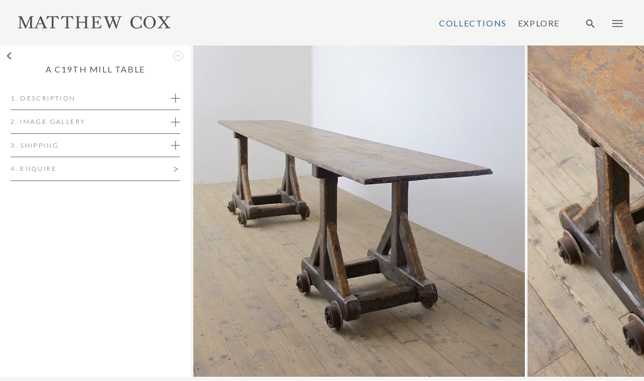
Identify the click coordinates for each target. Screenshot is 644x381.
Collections (473, 23)
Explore (539, 23)
